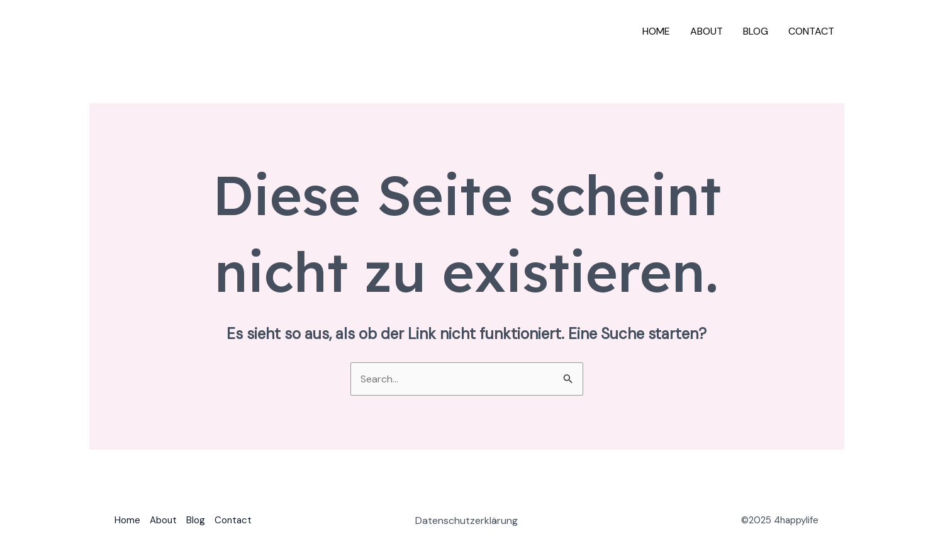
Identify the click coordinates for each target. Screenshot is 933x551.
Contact (811, 31)
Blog (755, 31)
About (706, 31)
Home (656, 31)
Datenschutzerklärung (466, 520)
